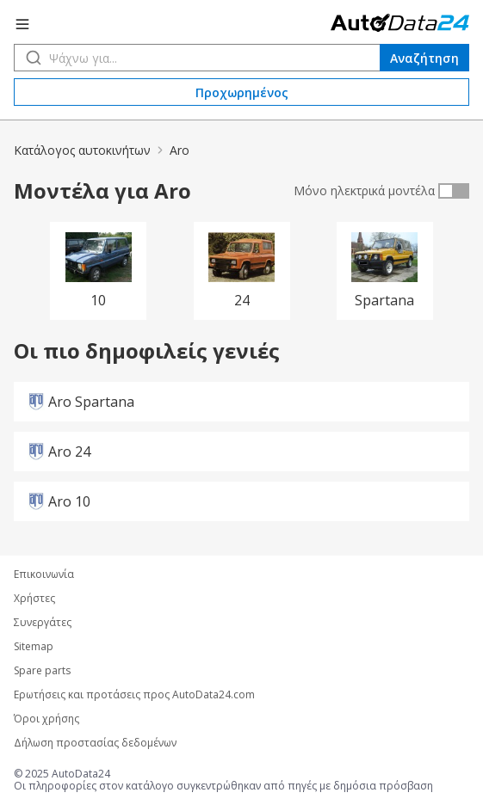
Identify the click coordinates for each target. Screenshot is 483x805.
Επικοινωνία (44, 574)
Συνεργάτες (42, 623)
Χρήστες (34, 598)
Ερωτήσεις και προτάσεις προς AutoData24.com (134, 695)
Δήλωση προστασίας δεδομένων (95, 743)
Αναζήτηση (424, 58)
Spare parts (42, 671)
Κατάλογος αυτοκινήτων (82, 150)
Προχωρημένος (241, 92)
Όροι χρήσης (46, 719)
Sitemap (33, 647)
